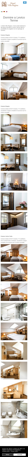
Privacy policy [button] (14, 451)
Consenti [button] (19, 454)
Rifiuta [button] (7, 454)
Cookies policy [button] (6, 451)
